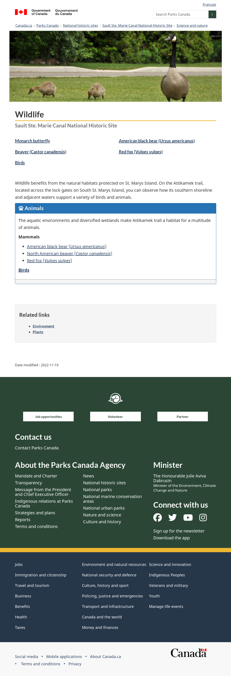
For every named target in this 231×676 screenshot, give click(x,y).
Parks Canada (47, 25)
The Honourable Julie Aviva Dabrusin (184, 483)
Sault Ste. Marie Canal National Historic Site (137, 25)
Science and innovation (170, 564)
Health (21, 616)
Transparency (28, 483)
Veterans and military (168, 585)
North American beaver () (69, 253)
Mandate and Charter (36, 476)
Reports (22, 519)
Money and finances (100, 627)
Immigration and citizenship (40, 574)
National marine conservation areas (112, 499)
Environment (43, 326)
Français (209, 4)
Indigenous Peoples (167, 574)
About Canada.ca (105, 656)
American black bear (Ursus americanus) (157, 140)
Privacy (75, 663)
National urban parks (104, 508)
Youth (154, 595)
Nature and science (102, 515)
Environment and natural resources (114, 564)
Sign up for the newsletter (178, 531)
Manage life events (166, 606)
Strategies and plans (35, 513)
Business (23, 595)
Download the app (171, 538)
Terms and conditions (36, 526)
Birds (20, 162)
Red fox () (49, 260)
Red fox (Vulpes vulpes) (141, 151)
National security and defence (109, 574)
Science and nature (192, 25)
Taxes (20, 627)
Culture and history (102, 522)
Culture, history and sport (105, 585)
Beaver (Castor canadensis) (40, 151)
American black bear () (66, 246)
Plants (38, 332)
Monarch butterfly (32, 140)
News (88, 476)
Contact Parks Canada (37, 448)
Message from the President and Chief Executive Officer (43, 492)
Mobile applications (64, 656)
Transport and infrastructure (108, 606)
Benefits (22, 606)
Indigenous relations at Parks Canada (44, 503)
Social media (26, 656)
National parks (97, 489)
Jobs (19, 564)
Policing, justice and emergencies (112, 595)
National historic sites (80, 25)
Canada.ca (23, 25)
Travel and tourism (32, 585)
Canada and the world (102, 616)
